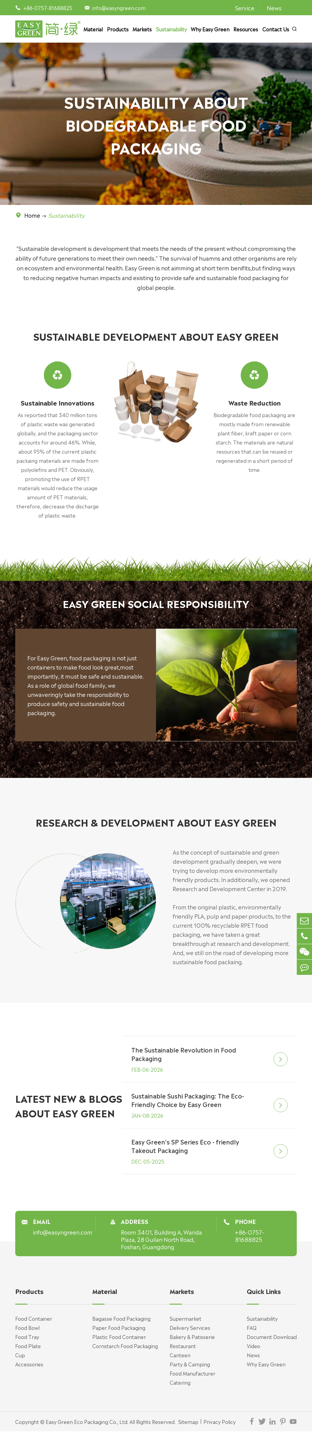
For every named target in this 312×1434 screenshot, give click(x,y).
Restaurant (183, 1348)
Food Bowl (27, 1330)
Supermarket (185, 1321)
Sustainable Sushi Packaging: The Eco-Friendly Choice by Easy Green (188, 1102)
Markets (142, 29)
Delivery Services (190, 1330)
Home (32, 215)
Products (118, 29)
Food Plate (28, 1348)
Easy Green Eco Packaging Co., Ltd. (87, 1424)
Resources (245, 29)
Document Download (272, 1339)
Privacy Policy (220, 1424)
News (274, 8)
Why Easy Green (210, 29)
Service (244, 8)
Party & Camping (190, 1366)
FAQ (252, 1330)
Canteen (180, 1357)
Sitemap (188, 1424)
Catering (180, 1385)
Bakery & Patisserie (192, 1339)
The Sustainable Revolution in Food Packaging (184, 1056)
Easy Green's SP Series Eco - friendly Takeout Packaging (185, 1148)
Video (253, 1348)
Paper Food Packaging (118, 1330)
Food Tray (27, 1339)
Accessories (29, 1366)
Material (93, 29)
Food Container (33, 1321)
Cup (20, 1357)
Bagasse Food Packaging (121, 1321)
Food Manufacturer (192, 1376)
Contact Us (275, 29)
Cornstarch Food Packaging (125, 1348)
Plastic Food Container (119, 1339)
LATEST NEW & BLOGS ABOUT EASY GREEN (68, 1108)
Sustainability (171, 29)
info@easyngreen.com (119, 7)
